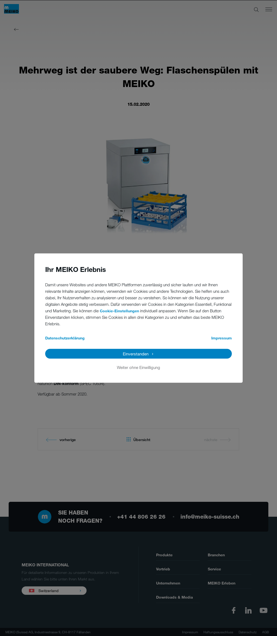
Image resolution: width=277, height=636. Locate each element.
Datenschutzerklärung (65, 337)
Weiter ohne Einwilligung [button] (138, 367)
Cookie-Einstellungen (119, 310)
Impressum (221, 337)
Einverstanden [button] (136, 353)
